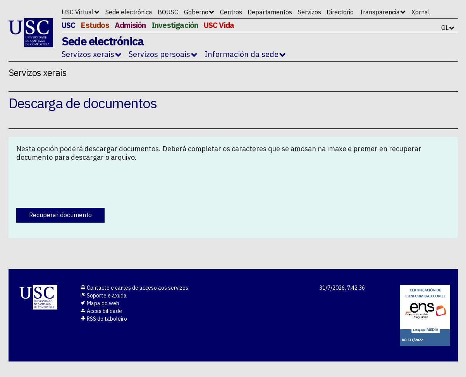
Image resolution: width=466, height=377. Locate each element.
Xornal (420, 12)
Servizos (309, 12)
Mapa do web (99, 303)
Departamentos (270, 12)
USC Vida (219, 25)
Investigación (174, 25)
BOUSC (168, 12)
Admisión (130, 25)
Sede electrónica (128, 12)
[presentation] (75, 183)
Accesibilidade (101, 311)
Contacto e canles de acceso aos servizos (134, 287)
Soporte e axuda (103, 295)
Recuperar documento (60, 215)
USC (69, 25)
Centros (231, 12)
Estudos (95, 25)
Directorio (340, 12)
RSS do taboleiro (103, 318)
